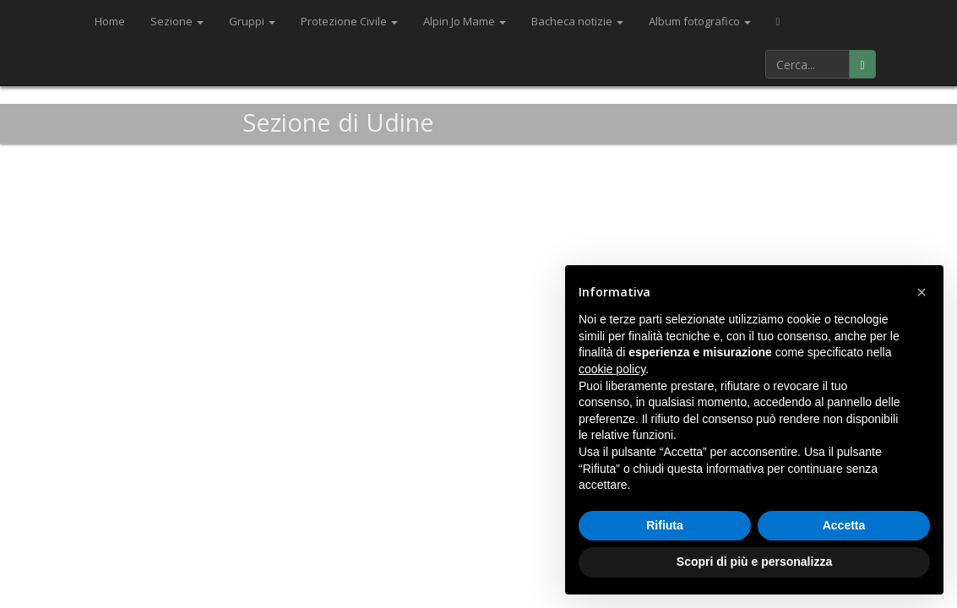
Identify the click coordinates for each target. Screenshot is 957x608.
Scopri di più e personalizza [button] (754, 561)
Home (110, 21)
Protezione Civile (349, 21)
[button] (921, 292)
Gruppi (252, 21)
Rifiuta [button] (664, 525)
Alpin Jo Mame (464, 21)
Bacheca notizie (577, 21)
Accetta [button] (844, 525)
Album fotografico (700, 21)
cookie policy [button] (612, 369)
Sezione (177, 21)
